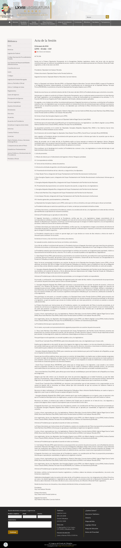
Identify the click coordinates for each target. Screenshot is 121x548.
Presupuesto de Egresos (15, 98)
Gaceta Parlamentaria (34, 23)
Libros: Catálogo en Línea (16, 87)
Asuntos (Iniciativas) (14, 106)
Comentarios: (12, 520)
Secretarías (95, 22)
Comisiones (78, 22)
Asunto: (40, 513)
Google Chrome (62, 546)
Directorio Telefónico (92, 514)
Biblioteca (87, 22)
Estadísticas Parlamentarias (17, 149)
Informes (11, 129)
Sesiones (15, 22)
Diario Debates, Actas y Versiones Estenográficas (19, 141)
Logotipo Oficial (90, 525)
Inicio (9, 46)
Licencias (11, 136)
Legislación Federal (14, 53)
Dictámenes (11, 110)
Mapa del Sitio (90, 521)
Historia (88, 518)
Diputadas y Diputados (24, 23)
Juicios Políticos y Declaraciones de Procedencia (19, 154)
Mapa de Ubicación (91, 528)
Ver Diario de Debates (43, 52)
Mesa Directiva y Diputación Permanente (48, 23)
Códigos (10, 76)
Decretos (11, 113)
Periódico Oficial (13, 158)
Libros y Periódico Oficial (16, 83)
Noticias (10, 49)
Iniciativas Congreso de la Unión (18, 125)
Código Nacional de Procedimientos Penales (19, 58)
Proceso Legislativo (14, 102)
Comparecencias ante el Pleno (17, 145)
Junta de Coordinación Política (65, 23)
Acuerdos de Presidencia (16, 121)
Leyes (9, 72)
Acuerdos (11, 117)
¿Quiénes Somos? (91, 510)
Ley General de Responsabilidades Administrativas (19, 63)
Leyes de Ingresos (13, 94)
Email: (24, 513)
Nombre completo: (13, 513)
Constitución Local (14, 68)
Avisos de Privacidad (92, 532)
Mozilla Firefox (70, 546)
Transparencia (105, 22)
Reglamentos (12, 91)
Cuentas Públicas (13, 132)
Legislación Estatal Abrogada (17, 79)
